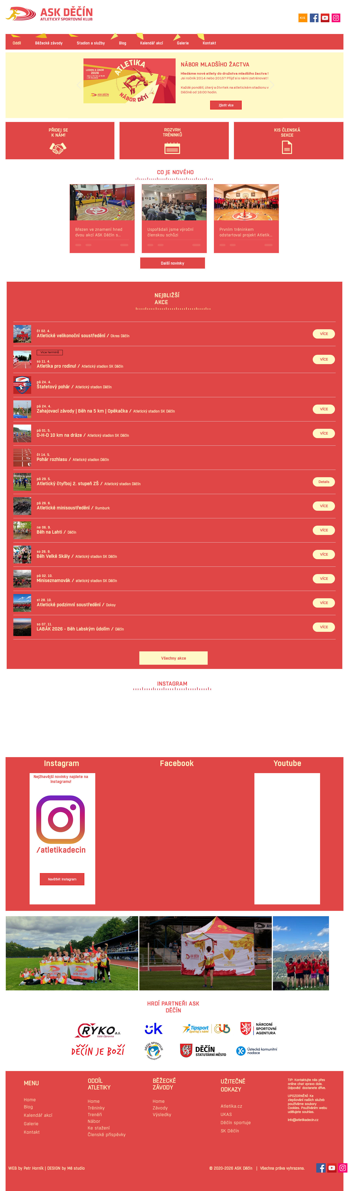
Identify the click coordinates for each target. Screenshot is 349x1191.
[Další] (272, 85)
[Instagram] (336, 18)
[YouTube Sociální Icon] (332, 1168)
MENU (31, 1083)
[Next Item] (320, 953)
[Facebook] (314, 18)
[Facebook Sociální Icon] (321, 1168)
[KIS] (302, 18)
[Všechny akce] (173, 658)
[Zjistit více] (226, 105)
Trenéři (95, 1114)
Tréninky (96, 1108)
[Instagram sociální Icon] (342, 1168)
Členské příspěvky (107, 1134)
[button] (71, 336)
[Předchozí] (79, 85)
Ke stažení (99, 1128)
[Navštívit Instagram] (62, 879)
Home (30, 1099)
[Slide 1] (175, 108)
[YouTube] (325, 18)
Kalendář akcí (38, 1115)
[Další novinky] (172, 263)
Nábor (94, 1121)
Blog (28, 1106)
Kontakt (32, 1132)
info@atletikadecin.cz (303, 1120)
